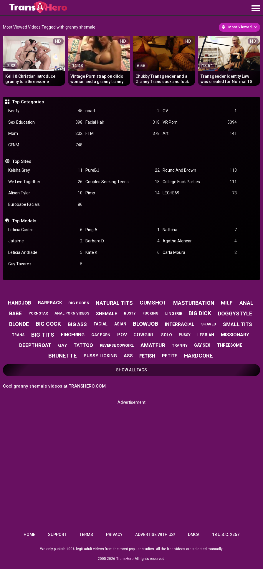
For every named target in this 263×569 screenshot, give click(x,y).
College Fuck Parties (200, 181)
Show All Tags (131, 370)
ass (128, 355)
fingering (73, 335)
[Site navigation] (255, 8)
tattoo (83, 345)
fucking (150, 313)
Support (57, 534)
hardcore (198, 355)
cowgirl (143, 335)
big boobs (78, 303)
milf (227, 303)
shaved (208, 324)
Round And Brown (200, 170)
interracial (179, 324)
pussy (185, 335)
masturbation (193, 303)
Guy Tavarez (45, 264)
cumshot (153, 302)
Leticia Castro (45, 229)
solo (166, 335)
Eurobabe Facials (45, 204)
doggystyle (235, 313)
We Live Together (45, 181)
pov (122, 335)
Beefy (45, 110)
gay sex (202, 345)
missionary (235, 335)
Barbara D (122, 241)
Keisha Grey (45, 170)
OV (200, 110)
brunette (62, 355)
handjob (19, 303)
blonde (19, 324)
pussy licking (100, 355)
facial (100, 324)
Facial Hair (122, 122)
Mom (45, 133)
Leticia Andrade (45, 252)
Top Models (24, 221)
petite (169, 355)
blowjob (145, 323)
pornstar (38, 313)
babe (15, 313)
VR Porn (200, 122)
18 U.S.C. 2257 (225, 534)
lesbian (205, 335)
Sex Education (45, 122)
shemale (106, 313)
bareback (50, 302)
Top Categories (28, 102)
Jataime (45, 241)
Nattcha (200, 229)
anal (246, 303)
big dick (199, 313)
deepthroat (35, 345)
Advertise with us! (155, 534)
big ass (77, 324)
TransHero (124, 559)
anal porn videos (71, 313)
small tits (237, 324)
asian (120, 324)
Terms (86, 534)
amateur (152, 345)
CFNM (45, 145)
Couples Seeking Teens (122, 181)
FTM (122, 133)
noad (122, 110)
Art (200, 133)
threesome (229, 345)
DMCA (193, 534)
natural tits (114, 303)
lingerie (173, 313)
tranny (180, 345)
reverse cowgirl (117, 345)
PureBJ (122, 170)
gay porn (100, 335)
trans (18, 335)
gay (62, 345)
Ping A (122, 229)
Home (29, 534)
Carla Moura (200, 252)
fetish (147, 356)
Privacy (114, 534)
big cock (48, 323)
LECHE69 (200, 193)
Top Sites (21, 161)
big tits (42, 334)
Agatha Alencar (200, 241)
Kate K (122, 252)
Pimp (122, 193)
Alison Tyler (45, 193)
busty (130, 313)
